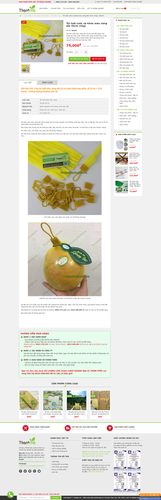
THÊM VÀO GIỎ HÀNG (79, 59)
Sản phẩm (28, 16)
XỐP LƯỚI (81, 8)
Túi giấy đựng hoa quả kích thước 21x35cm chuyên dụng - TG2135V (29, 414)
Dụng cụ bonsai (125, 92)
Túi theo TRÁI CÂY (124, 26)
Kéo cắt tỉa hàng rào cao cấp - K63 (134, 168)
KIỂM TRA (150, 495)
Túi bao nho (124, 38)
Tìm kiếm (135, 8)
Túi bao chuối (124, 47)
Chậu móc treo (125, 121)
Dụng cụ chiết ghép (127, 86)
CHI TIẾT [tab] (28, 83)
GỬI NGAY (55, 498)
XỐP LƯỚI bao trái (126, 59)
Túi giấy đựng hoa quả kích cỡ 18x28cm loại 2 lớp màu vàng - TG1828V (76, 414)
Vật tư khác (124, 106)
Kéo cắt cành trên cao (128, 77)
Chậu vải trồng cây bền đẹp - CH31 (135, 140)
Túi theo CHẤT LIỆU (41, 16)
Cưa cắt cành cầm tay (128, 83)
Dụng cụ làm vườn (126, 89)
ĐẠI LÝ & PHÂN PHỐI (104, 2)
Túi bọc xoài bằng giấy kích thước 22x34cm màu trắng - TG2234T (52, 414)
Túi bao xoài (124, 35)
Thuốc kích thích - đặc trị (129, 95)
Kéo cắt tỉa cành (126, 80)
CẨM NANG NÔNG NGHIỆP (133, 2)
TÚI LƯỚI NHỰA (69, 8)
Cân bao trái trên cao (127, 74)
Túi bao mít (124, 44)
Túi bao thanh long (126, 41)
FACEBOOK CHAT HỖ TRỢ (150, 498)
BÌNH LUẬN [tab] (47, 82)
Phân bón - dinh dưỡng (128, 98)
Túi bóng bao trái (126, 62)
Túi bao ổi (123, 32)
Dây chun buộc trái (127, 65)
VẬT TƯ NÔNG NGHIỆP (96, 8)
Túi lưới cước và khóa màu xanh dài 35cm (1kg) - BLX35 (135, 184)
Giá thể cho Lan (125, 119)
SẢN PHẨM (44, 8)
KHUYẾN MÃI (117, 2)
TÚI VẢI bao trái (125, 53)
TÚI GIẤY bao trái (126, 56)
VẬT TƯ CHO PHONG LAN (127, 109)
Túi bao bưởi (124, 29)
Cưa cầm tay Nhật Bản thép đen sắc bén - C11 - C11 (135, 155)
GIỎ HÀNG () (98, 59)
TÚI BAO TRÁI (56, 8)
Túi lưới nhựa (55, 16)
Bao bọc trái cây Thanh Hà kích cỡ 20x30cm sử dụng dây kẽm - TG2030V (100, 414)
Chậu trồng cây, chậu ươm (127, 102)
